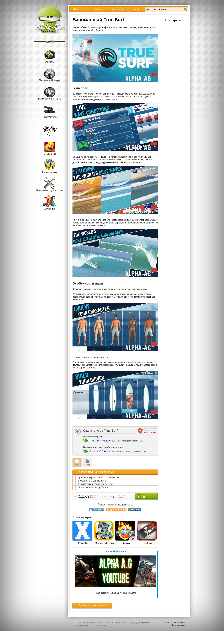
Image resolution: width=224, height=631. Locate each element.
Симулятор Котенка (104, 543)
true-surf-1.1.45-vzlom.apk (104, 451)
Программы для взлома (49, 184)
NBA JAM (126, 543)
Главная (78, 9)
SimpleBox (83, 543)
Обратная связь (178, 625)
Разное (136, 9)
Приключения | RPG (49, 92)
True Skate (147, 543)
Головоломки (49, 165)
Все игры (96, 9)
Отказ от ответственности (174, 623)
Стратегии (50, 147)
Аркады (50, 55)
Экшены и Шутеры (50, 74)
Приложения (117, 9)
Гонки (50, 129)
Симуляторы (49, 110)
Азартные (50, 202)
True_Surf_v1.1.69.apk (102, 440)
